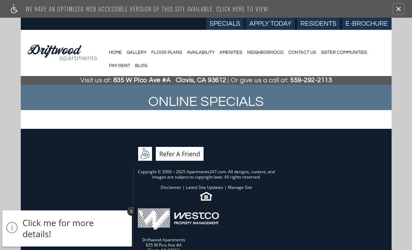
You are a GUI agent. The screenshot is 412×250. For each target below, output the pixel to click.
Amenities (231, 52)
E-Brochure (367, 23)
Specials (224, 23)
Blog (141, 65)
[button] (398, 9)
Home (115, 52)
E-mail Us (351, 179)
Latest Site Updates (168, 169)
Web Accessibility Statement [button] (188, 195)
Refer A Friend (67, 172)
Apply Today (270, 23)
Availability (201, 52)
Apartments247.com (182, 148)
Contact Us (302, 52)
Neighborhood (265, 52)
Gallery (136, 52)
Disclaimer (134, 169)
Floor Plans (166, 52)
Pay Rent (119, 65)
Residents (319, 23)
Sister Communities (344, 52)
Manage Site (203, 169)
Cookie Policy (239, 195)
